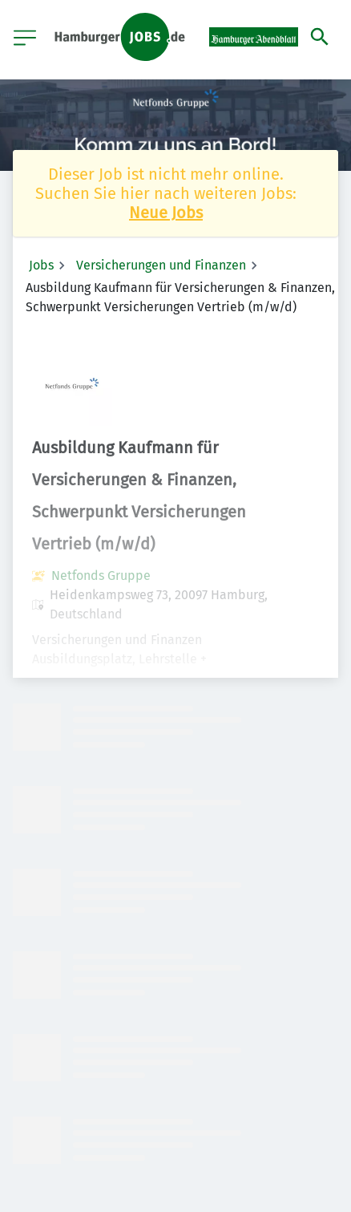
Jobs (41, 265)
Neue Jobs (166, 212)
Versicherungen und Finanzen (161, 265)
